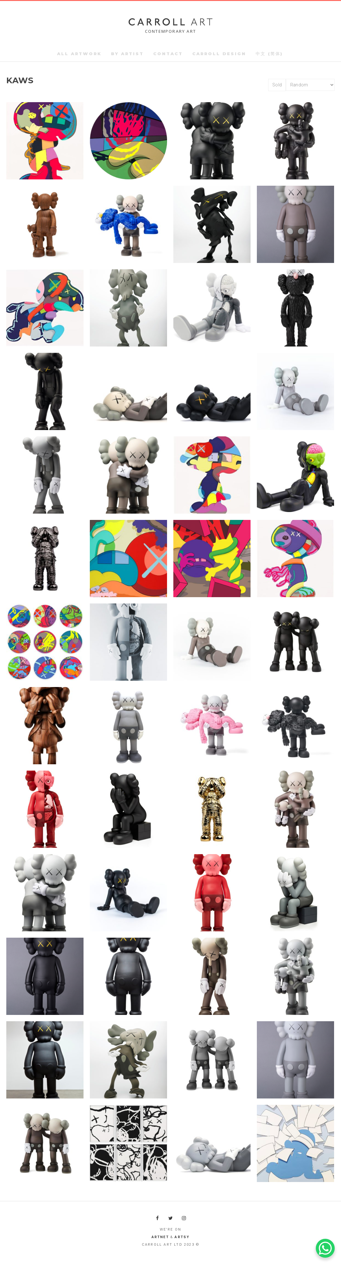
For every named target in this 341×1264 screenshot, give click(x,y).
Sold (277, 84)
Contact (168, 53)
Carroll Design (219, 53)
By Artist (127, 53)
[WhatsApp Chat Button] (325, 1248)
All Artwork (79, 53)
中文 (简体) (269, 53)
